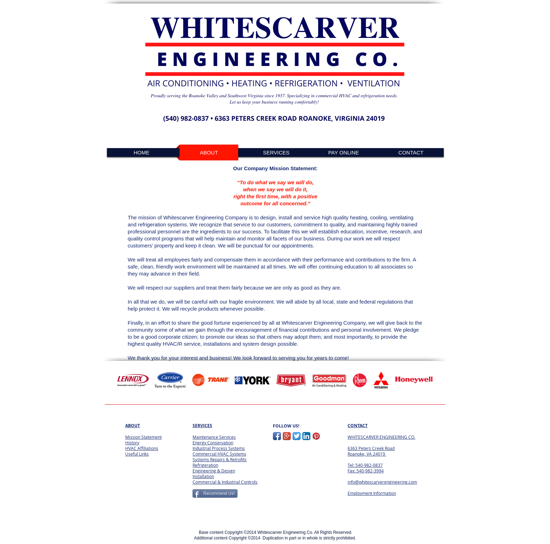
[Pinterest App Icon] (316, 436)
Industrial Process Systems (219, 448)
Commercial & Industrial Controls (225, 482)
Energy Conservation (213, 442)
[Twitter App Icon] (297, 436)
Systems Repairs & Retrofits (220, 459)
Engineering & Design (214, 470)
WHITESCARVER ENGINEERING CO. (381, 437)
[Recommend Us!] (215, 493)
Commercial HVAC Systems (219, 454)
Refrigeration (205, 465)
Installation (203, 476)
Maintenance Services (214, 437)
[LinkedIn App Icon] (306, 436)
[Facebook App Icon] (277, 436)
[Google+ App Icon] (287, 436)
